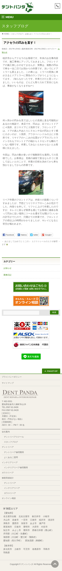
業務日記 (7, 275)
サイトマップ (8, 383)
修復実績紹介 (8, 478)
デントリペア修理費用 (14, 452)
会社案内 (6, 432)
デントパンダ (27, 564)
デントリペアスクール (14, 437)
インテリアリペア (10, 462)
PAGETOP (52, 371)
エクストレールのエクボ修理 (46, 241)
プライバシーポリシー (12, 377)
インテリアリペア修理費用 (16, 467)
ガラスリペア (8, 472)
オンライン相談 (9, 498)
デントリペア (8, 447)
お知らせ (7, 268)
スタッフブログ (11, 442)
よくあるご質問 (11, 457)
